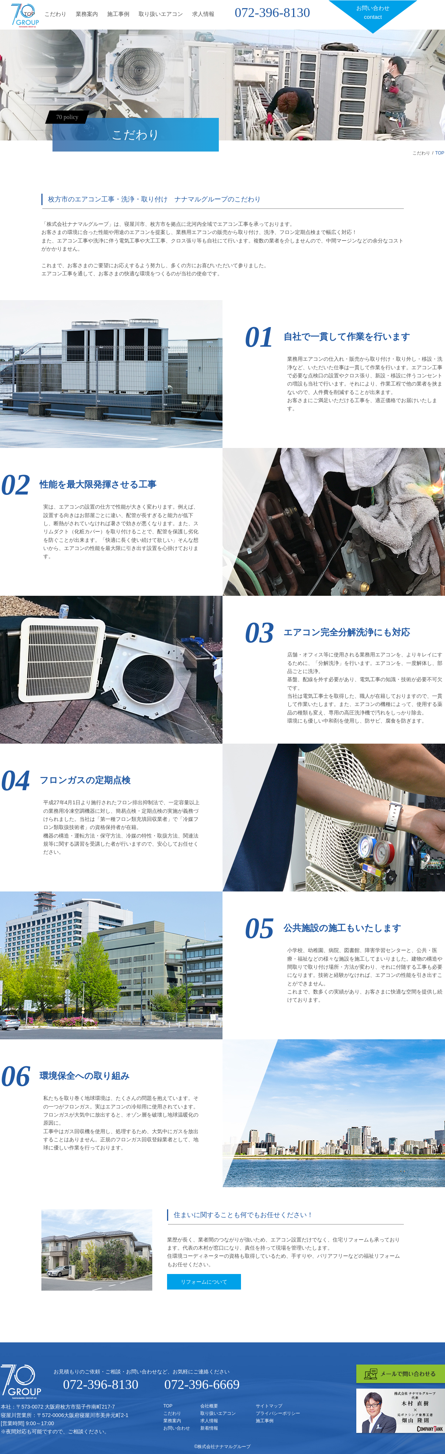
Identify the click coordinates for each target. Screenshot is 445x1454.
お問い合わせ (373, 13)
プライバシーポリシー (278, 1413)
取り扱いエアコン (161, 14)
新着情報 (209, 1428)
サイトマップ (269, 1406)
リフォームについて (204, 1282)
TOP (29, 14)
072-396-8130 (272, 12)
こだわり (55, 14)
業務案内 (87, 14)
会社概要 (209, 1406)
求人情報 (203, 14)
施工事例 (118, 14)
